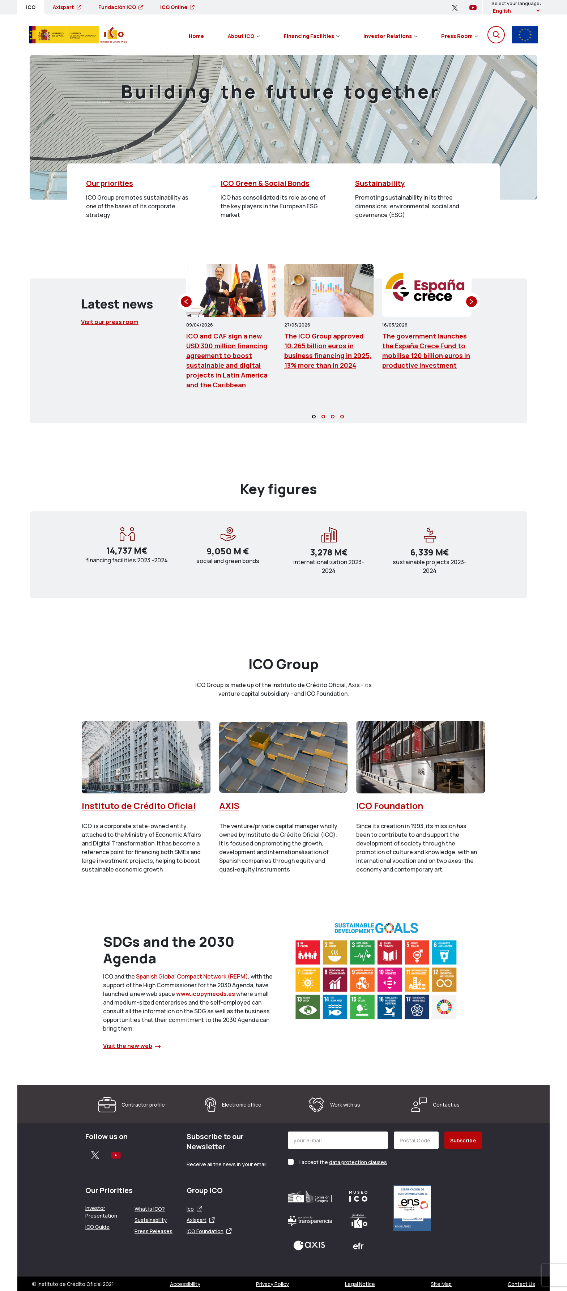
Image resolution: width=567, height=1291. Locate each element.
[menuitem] (196, 34)
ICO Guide (97, 1226)
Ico (190, 1208)
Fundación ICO (120, 7)
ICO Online (177, 7)
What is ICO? (150, 1208)
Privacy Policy (272, 1284)
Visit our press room (109, 322)
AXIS (229, 805)
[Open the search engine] (496, 34)
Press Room (459, 36)
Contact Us (521, 1284)
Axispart (67, 7)
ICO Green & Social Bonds (265, 183)
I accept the (343, 1162)
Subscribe (463, 1140)
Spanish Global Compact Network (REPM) (192, 976)
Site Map (441, 1284)
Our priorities (109, 183)
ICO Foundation (389, 805)
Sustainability (380, 183)
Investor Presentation (101, 1212)
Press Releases (153, 1231)
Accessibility (185, 1284)
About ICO (244, 36)
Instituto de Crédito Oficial (139, 805)
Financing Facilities (312, 36)
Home (196, 36)
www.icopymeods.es (205, 994)
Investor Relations (390, 36)
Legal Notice (360, 1284)
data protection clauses (358, 1162)
